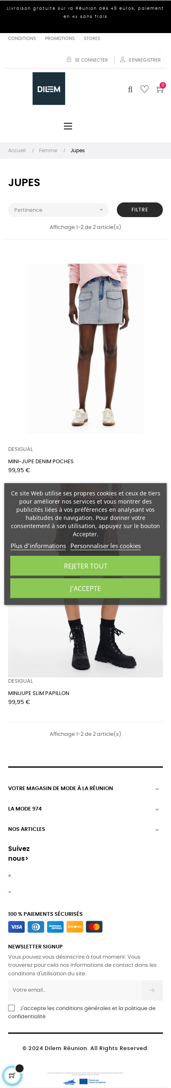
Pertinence (61, 210)
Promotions (60, 38)
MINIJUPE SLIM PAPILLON (38, 693)
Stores (92, 38)
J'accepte (85, 588)
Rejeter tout (85, 566)
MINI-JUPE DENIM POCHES (41, 461)
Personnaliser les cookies (105, 546)
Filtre (140, 209)
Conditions (22, 38)
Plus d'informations (38, 546)
